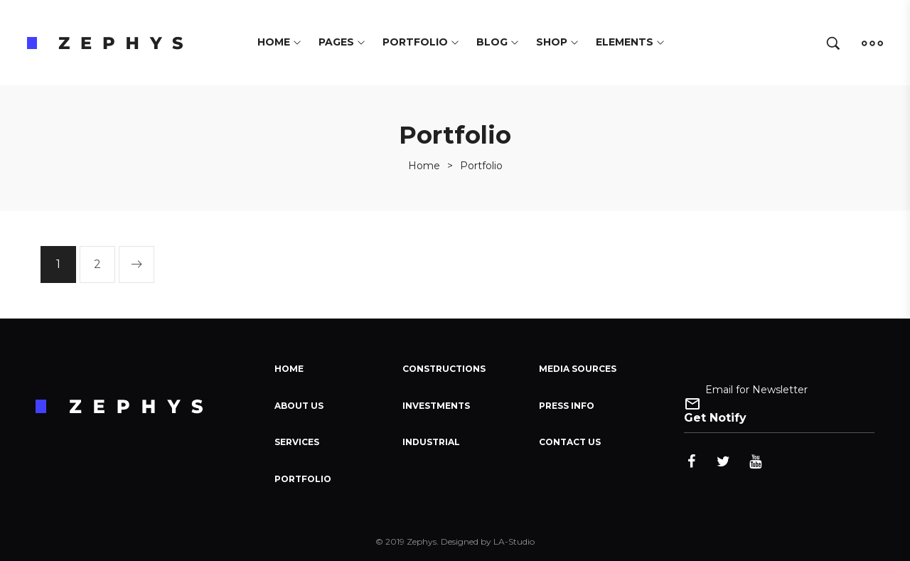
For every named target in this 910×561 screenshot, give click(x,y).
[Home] (424, 165)
